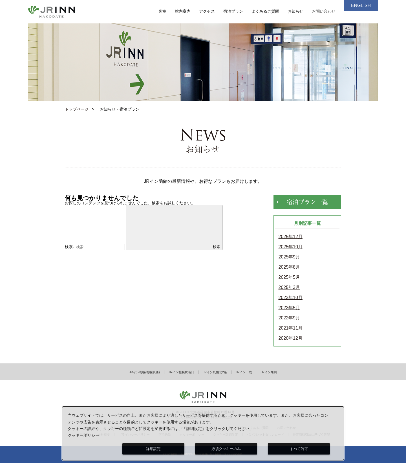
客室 (162, 11)
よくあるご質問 (265, 11)
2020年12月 (291, 338)
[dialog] (203, 433)
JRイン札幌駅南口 (181, 372)
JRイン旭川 (269, 372)
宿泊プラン (233, 11)
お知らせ (295, 11)
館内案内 (183, 11)
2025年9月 (289, 257)
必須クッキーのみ (226, 449)
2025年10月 (291, 247)
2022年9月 (289, 318)
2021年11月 (291, 328)
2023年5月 (289, 308)
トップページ (77, 109)
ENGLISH (361, 5)
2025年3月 (289, 287)
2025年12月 (291, 236)
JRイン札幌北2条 (215, 372)
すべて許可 (299, 449)
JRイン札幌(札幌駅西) (144, 372)
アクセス (207, 11)
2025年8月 (289, 267)
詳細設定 (153, 449)
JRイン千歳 (244, 372)
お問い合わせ (324, 11)
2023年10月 (291, 297)
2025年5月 (289, 277)
